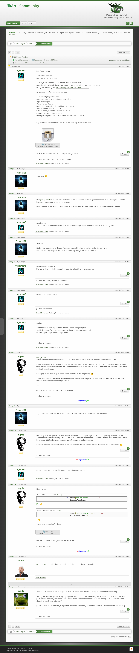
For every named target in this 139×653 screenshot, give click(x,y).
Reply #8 (12, 352)
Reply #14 (12, 587)
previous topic (115, 60)
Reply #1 (12, 169)
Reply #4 (12, 237)
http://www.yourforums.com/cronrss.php (72, 87)
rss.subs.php (48, 531)
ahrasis (20, 560)
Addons (31, 44)
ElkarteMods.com (41, 163)
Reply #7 (12, 318)
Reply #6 (12, 290)
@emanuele (49, 564)
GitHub (12, 34)
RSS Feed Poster (44, 44)
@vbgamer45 (45, 200)
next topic (126, 60)
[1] (37, 504)
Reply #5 (12, 262)
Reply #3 (12, 218)
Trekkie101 (21, 172)
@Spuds (39, 564)
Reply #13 (12, 556)
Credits (30, 648)
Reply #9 (12, 406)
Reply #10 (12, 430)
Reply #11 (12, 465)
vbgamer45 (20, 70)
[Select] (59, 495)
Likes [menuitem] (125, 154)
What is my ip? (40, 578)
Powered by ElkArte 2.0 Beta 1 (16, 648)
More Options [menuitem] (123, 53)
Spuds (21, 591)
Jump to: (114, 636)
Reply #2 (12, 193)
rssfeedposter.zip (48, 144)
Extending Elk (20, 44)
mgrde (21, 356)
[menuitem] (131, 23)
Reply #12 (12, 484)
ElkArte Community (22, 5)
